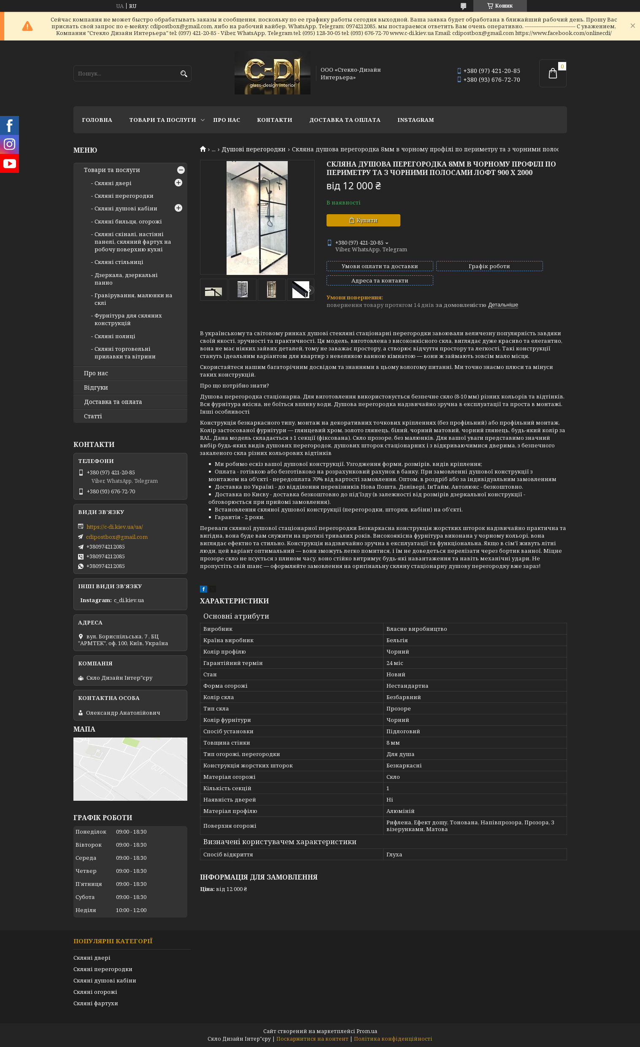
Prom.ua (366, 1031)
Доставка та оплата (345, 120)
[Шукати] (184, 74)
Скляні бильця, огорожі (128, 221)
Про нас (226, 120)
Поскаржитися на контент (312, 1038)
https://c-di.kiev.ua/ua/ (114, 526)
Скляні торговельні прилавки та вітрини (125, 352)
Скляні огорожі (95, 992)
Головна (97, 120)
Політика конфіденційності (393, 1038)
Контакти (274, 120)
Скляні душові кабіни (126, 208)
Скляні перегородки (124, 195)
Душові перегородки (253, 149)
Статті (93, 416)
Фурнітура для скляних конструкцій (128, 319)
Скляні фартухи (95, 1003)
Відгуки (96, 387)
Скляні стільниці (119, 262)
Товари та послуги (162, 120)
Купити (367, 220)
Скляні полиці (115, 336)
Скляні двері (113, 183)
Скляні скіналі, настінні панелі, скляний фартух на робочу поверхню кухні (133, 241)
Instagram (415, 120)
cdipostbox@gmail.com (117, 536)
